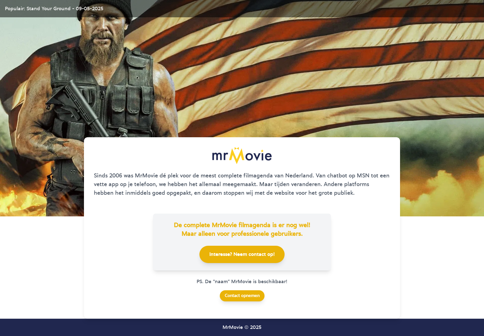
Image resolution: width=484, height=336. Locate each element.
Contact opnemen (242, 296)
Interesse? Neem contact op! (242, 254)
